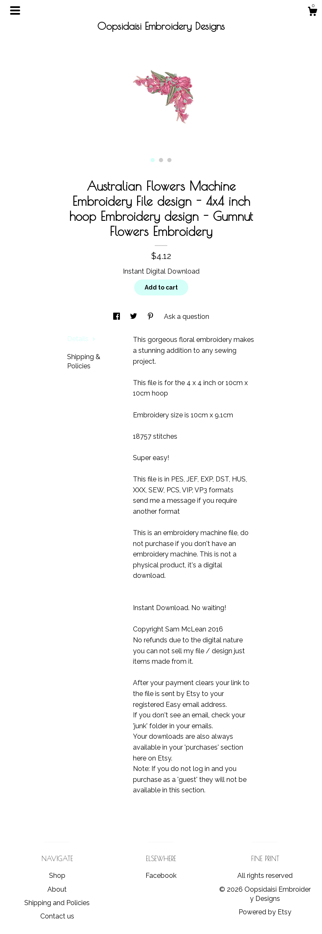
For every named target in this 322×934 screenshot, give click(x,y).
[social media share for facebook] (117, 317)
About (57, 889)
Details (81, 339)
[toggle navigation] (15, 10)
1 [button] (153, 160)
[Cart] (312, 12)
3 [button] (169, 160)
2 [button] (161, 160)
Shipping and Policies (57, 903)
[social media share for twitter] (134, 317)
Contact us (57, 916)
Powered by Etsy (265, 912)
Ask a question (186, 317)
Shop (57, 876)
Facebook (161, 876)
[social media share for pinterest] (151, 317)
